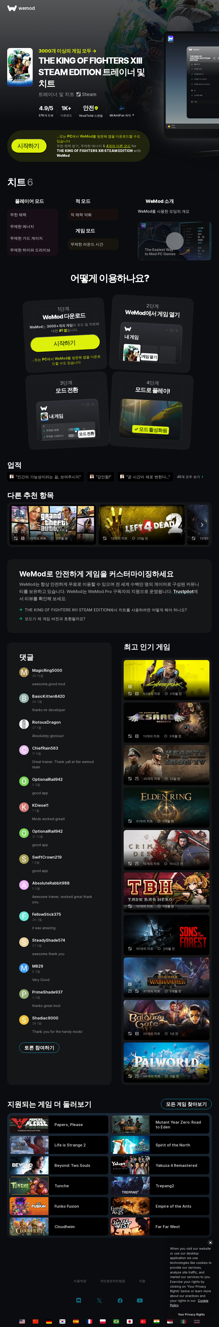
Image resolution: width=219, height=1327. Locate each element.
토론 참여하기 (39, 1048)
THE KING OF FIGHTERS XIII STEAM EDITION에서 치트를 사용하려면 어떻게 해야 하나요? (106, 609)
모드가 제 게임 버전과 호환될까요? (55, 618)
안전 (91, 107)
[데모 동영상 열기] (175, 241)
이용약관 (80, 1281)
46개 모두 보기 (188, 477)
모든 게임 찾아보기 (186, 1104)
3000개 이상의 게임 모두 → (67, 51)
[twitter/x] (99, 1301)
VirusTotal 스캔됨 (91, 115)
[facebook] (120, 1301)
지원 (142, 1281)
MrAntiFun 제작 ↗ (122, 115)
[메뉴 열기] (210, 8)
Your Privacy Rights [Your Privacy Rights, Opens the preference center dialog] (191, 1314)
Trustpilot (183, 591)
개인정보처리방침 (112, 1281)
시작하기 (28, 145)
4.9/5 (46, 108)
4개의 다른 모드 (118, 146)
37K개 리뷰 (46, 115)
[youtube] (140, 1300)
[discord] (78, 1301)
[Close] (210, 1242)
